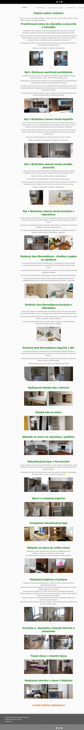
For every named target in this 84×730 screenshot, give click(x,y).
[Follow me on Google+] (60, 2)
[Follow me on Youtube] (62, 2)
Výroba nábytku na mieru (56, 7)
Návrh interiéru (41, 7)
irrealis (24, 7)
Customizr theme (62, 726)
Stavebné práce (71, 7)
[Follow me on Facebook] (57, 2)
